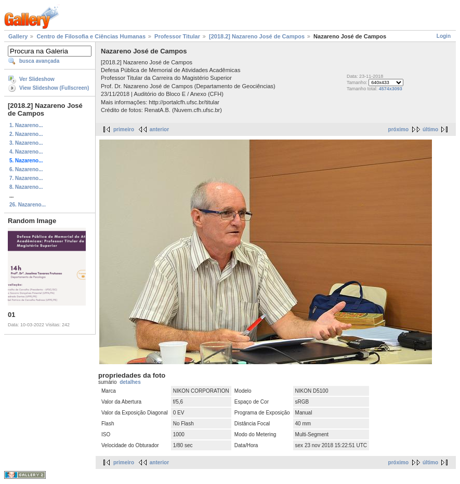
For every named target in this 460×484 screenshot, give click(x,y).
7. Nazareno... (26, 178)
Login (444, 36)
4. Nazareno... (26, 152)
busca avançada (39, 61)
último (430, 129)
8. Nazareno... (26, 187)
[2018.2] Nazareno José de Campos (257, 36)
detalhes (130, 382)
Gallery (18, 36)
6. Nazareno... (26, 169)
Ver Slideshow (37, 79)
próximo (398, 129)
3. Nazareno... (26, 143)
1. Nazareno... (26, 125)
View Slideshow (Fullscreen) (54, 88)
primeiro (123, 129)
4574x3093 (390, 88)
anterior (159, 129)
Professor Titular (177, 36)
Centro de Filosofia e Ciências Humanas (91, 36)
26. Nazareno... (27, 205)
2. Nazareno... (26, 134)
